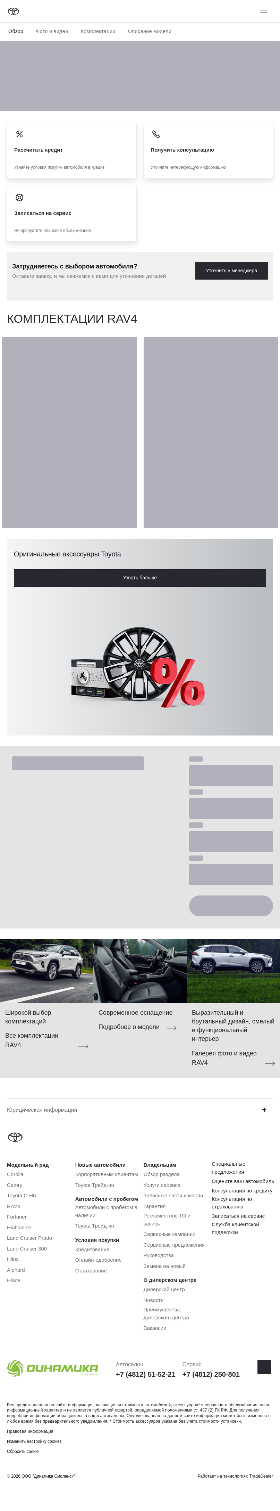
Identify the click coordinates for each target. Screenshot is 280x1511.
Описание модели (150, 31)
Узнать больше (140, 577)
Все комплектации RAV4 (31, 1040)
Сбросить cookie (23, 1451)
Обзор (15, 31)
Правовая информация (30, 1431)
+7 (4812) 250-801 (211, 1374)
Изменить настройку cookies (34, 1441)
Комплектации (98, 31)
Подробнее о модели (129, 1026)
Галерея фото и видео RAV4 (224, 1058)
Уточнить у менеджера (231, 270)
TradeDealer (261, 1476)
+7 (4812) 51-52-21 (146, 1374)
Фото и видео (52, 31)
